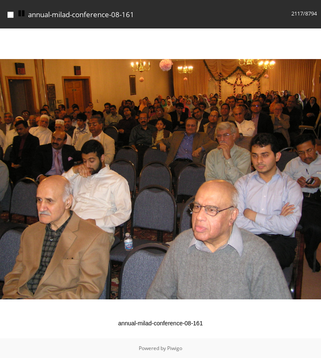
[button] (313, 36)
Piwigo (174, 348)
